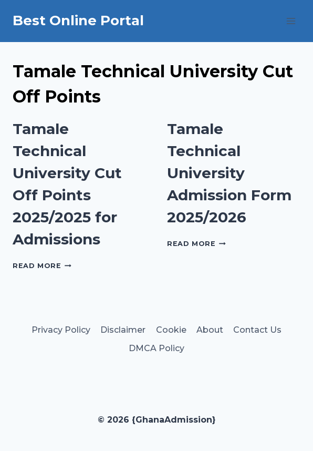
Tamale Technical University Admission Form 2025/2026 (229, 173)
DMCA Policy (156, 348)
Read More (42, 266)
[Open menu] (290, 21)
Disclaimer (122, 330)
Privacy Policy (61, 330)
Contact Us (257, 330)
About (209, 330)
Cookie (171, 330)
